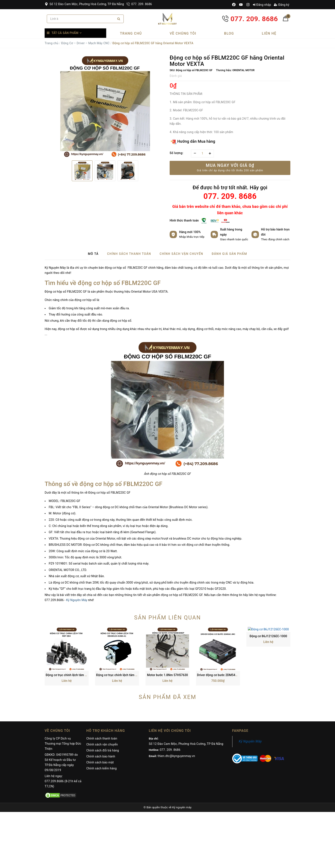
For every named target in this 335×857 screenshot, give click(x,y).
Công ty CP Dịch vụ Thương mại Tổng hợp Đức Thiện (63, 705)
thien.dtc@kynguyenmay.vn (176, 717)
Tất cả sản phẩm (64, 33)
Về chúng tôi (183, 33)
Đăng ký (281, 4)
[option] (105, 106)
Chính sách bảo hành (100, 717)
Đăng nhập (262, 4)
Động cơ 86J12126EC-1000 (268, 636)
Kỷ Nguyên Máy (76, 600)
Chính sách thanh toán (101, 699)
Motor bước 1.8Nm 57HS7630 (167, 636)
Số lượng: (176, 153)
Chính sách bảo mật (100, 723)
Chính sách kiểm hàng (101, 729)
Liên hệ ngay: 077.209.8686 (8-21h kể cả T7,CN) (63, 742)
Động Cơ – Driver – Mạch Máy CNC (85, 43)
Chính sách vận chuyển (102, 705)
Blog (229, 33)
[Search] (118, 19)
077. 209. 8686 (139, 4)
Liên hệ (269, 33)
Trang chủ (131, 33)
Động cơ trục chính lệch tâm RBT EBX (71, 636)
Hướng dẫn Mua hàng (193, 141)
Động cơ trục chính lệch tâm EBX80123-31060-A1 (130, 636)
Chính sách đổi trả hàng (102, 711)
